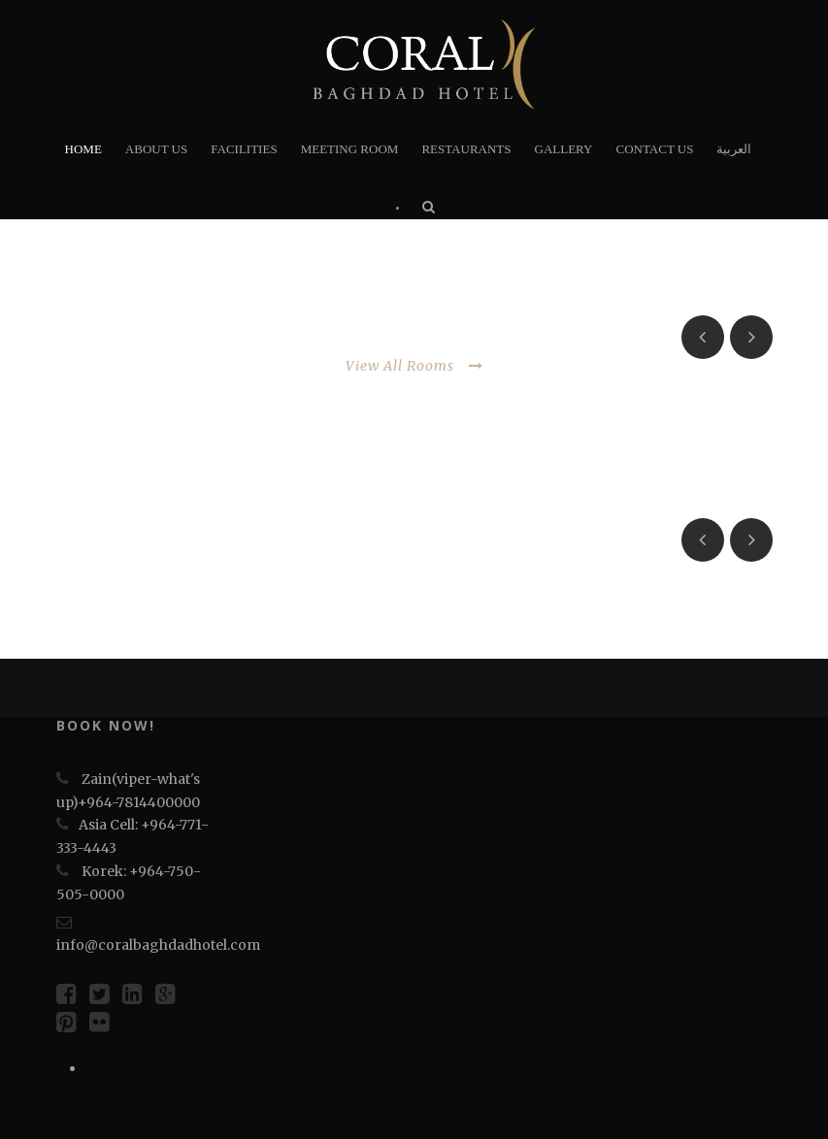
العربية (733, 149)
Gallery (564, 149)
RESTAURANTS (466, 149)
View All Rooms (414, 365)
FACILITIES (244, 149)
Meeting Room (350, 149)
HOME (83, 149)
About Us (156, 149)
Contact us (654, 149)
